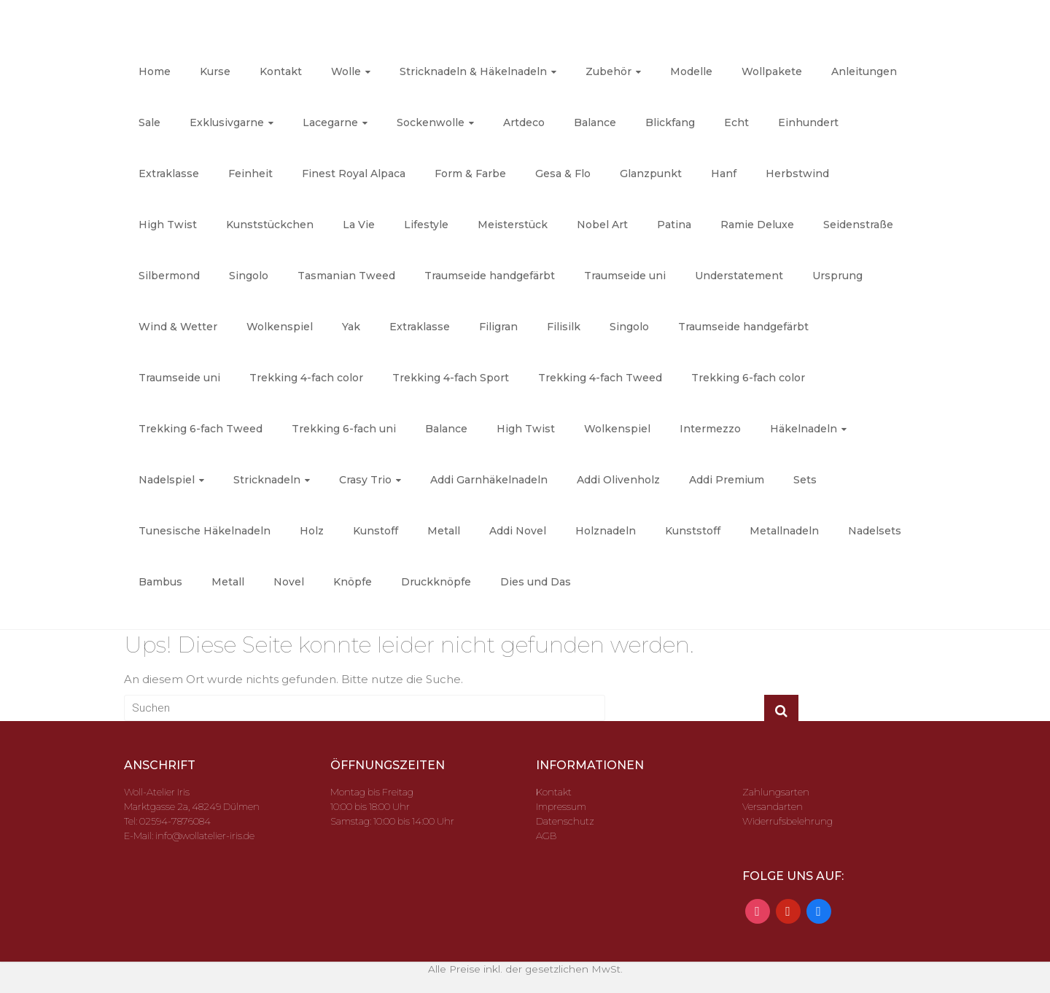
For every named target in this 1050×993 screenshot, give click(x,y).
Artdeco (524, 122)
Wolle (346, 71)
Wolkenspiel (279, 326)
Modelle (691, 71)
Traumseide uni (625, 275)
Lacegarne (330, 122)
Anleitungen (864, 71)
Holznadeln (605, 530)
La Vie (359, 224)
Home (155, 71)
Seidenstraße (858, 224)
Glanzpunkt (651, 173)
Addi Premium (726, 479)
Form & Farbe (470, 173)
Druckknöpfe (436, 581)
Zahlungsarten (775, 792)
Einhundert (808, 122)
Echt (736, 122)
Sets (805, 479)
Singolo (248, 275)
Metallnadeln (784, 530)
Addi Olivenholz (618, 479)
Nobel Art (602, 224)
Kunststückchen (270, 224)
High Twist (168, 224)
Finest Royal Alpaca (353, 173)
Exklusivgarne (227, 122)
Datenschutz (565, 821)
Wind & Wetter (178, 326)
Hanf (723, 173)
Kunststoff (692, 530)
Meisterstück (513, 224)
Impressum (561, 806)
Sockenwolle (430, 122)
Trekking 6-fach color (748, 377)
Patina (674, 224)
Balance (595, 122)
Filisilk (563, 326)
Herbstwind (797, 173)
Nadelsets (874, 530)
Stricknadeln (266, 479)
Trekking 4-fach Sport (450, 377)
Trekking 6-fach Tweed (200, 428)
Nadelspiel (167, 479)
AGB (546, 835)
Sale (149, 122)
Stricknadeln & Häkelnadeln (473, 71)
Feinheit (250, 173)
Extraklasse (169, 173)
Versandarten (772, 806)
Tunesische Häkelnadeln (205, 530)
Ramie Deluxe (757, 224)
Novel (288, 581)
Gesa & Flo (563, 173)
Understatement (739, 275)
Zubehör (608, 71)
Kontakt (281, 71)
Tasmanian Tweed (346, 275)
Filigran (498, 326)
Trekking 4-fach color (306, 377)
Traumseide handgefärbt (489, 275)
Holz (312, 530)
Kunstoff (375, 530)
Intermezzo (710, 428)
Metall (443, 530)
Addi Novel (517, 530)
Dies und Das (535, 581)
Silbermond (169, 275)
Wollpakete (772, 71)
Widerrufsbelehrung (787, 821)
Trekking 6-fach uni (344, 428)
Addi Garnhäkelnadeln (489, 479)
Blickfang (670, 122)
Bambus (160, 581)
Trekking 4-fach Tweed (600, 377)
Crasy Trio (365, 479)
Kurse (215, 71)
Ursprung (837, 275)
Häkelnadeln (803, 428)
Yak (351, 326)
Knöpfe (352, 581)
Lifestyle (426, 224)
